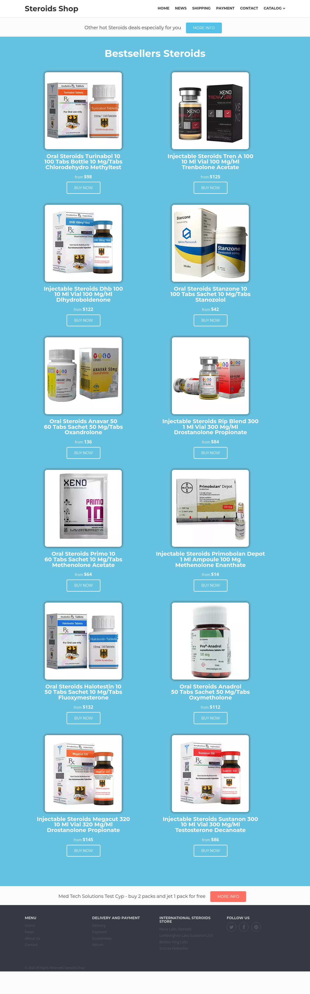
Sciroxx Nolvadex (173, 948)
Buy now (83, 188)
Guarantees (102, 938)
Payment (225, 8)
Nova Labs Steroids (175, 929)
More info (204, 28)
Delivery (99, 925)
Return (98, 944)
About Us (32, 938)
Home (163, 8)
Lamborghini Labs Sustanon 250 (186, 935)
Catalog (274, 8)
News (181, 8)
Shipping (201, 8)
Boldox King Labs (173, 941)
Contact (249, 8)
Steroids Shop (51, 8)
